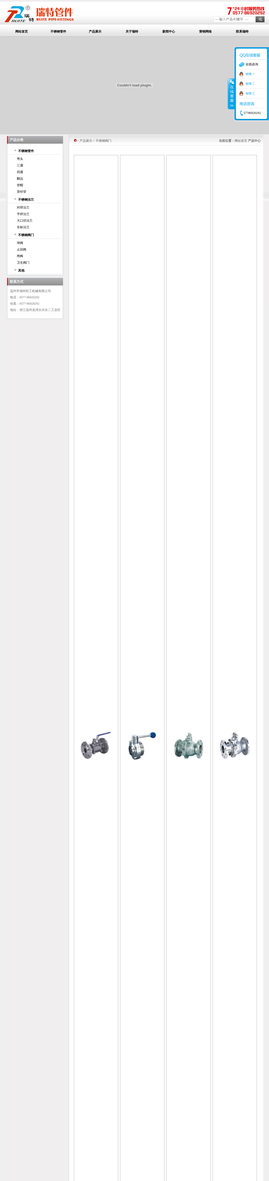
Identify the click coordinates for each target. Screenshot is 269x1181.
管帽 (20, 185)
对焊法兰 (23, 207)
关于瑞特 (132, 31)
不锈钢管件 (58, 31)
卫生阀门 (23, 262)
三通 (20, 165)
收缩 (231, 93)
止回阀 (21, 249)
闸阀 (20, 256)
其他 (21, 270)
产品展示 (95, 31)
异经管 (21, 192)
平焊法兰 (23, 214)
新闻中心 (168, 31)
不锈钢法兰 (26, 199)
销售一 (250, 74)
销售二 (250, 84)
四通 (20, 172)
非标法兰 (23, 227)
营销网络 (205, 31)
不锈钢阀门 (26, 235)
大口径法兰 (25, 220)
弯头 (20, 159)
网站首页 (21, 31)
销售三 (250, 93)
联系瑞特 (242, 31)
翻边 (20, 178)
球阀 (20, 243)
